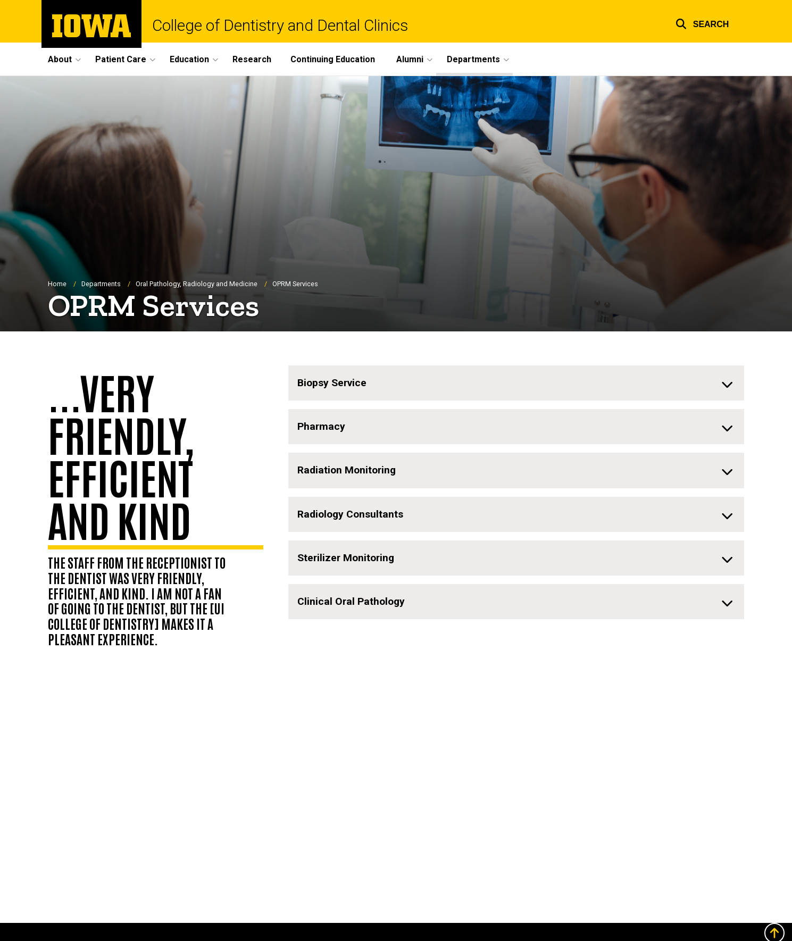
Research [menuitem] (251, 59)
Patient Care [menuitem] (120, 59)
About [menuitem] (60, 59)
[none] (516, 383)
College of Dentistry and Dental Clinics (280, 26)
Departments (101, 284)
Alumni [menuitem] (409, 59)
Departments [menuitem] (473, 59)
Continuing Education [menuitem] (332, 59)
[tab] (516, 383)
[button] (702, 22)
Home (57, 284)
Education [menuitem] (189, 59)
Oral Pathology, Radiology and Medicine (196, 284)
